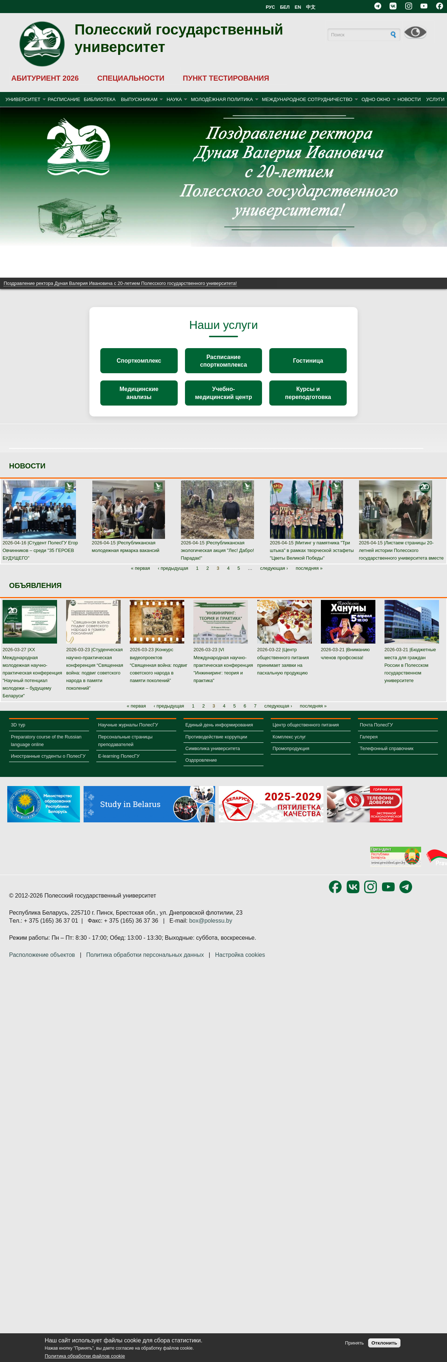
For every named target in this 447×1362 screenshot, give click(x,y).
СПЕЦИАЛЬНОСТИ (130, 78)
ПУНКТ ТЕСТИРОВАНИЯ (226, 78)
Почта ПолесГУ (376, 733)
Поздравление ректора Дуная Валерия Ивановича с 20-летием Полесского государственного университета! (120, 283)
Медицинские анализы (139, 399)
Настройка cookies (240, 963)
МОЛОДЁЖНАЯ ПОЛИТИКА (222, 99)
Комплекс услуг (289, 744)
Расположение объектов (42, 963)
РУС (270, 7)
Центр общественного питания (306, 733)
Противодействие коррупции (216, 744)
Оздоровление (201, 768)
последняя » (309, 576)
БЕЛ (285, 7)
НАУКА (174, 99)
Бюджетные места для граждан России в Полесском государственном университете (410, 673)
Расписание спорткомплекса (223, 363)
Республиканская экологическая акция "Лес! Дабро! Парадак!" (217, 558)
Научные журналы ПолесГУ (128, 733)
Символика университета (212, 756)
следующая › (274, 576)
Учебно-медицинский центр (223, 399)
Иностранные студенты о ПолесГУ (48, 764)
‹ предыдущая (173, 576)
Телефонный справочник (387, 756)
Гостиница (308, 363)
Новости (409, 99)
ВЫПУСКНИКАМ (139, 99)
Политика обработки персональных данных (145, 963)
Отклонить (384, 1343)
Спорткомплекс (139, 363)
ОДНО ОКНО (376, 99)
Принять (354, 1343)
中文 (310, 7)
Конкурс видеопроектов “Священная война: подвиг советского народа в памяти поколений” (158, 673)
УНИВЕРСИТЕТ (22, 99)
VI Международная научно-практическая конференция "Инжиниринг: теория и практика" (223, 673)
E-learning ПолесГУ (119, 764)
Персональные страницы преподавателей (125, 748)
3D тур (18, 733)
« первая (140, 576)
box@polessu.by (210, 929)
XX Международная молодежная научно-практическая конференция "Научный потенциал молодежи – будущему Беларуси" (32, 680)
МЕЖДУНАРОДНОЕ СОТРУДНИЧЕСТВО (307, 99)
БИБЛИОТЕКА (100, 99)
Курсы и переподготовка (308, 399)
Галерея (369, 744)
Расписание (64, 99)
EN (298, 7)
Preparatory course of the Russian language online (46, 748)
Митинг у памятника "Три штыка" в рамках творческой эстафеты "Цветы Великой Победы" (312, 558)
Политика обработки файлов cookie (85, 1356)
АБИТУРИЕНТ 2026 (45, 78)
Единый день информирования (219, 733)
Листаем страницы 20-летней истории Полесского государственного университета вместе (401, 558)
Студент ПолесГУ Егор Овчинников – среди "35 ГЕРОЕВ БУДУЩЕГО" (40, 558)
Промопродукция (291, 756)
